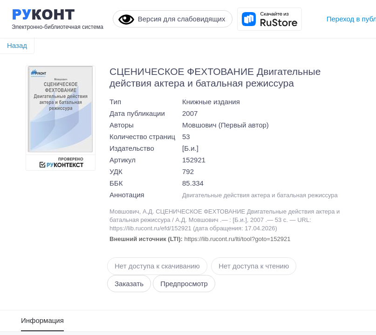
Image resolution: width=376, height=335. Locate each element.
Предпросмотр (184, 284)
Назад (17, 45)
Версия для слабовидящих (172, 19)
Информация (42, 320)
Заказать (129, 284)
